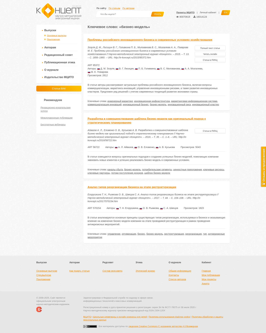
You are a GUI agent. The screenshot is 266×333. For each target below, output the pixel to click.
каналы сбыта (115, 169)
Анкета (205, 283)
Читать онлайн (210, 54)
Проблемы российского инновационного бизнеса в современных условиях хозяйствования (150, 39)
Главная (206, 271)
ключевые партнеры (99, 173)
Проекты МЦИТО (185, 12)
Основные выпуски (56, 35)
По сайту (101, 8)
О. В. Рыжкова (149, 208)
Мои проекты (209, 279)
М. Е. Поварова (98, 72)
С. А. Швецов (169, 208)
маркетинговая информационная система (194, 101)
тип (205, 234)
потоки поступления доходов (127, 173)
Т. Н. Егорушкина (127, 208)
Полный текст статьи (210, 48)
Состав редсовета (112, 271)
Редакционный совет (58, 54)
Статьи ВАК (59, 88)
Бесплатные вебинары (53, 124)
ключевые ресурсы (213, 169)
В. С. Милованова (168, 68)
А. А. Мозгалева (191, 68)
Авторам (50, 47)
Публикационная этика (59, 62)
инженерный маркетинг (120, 101)
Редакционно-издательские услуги (56, 109)
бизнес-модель (158, 104)
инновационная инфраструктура (152, 101)
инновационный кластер (205, 104)
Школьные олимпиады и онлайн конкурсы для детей (120, 317)
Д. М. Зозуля (105, 68)
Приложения (53, 39)
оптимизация (129, 234)
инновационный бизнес (136, 104)
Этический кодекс (145, 271)
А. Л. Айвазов (124, 147)
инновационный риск (179, 104)
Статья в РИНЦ (210, 60)
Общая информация (180, 271)
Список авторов (177, 279)
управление (113, 234)
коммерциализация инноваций (105, 104)
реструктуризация (174, 234)
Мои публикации (211, 275)
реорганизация (193, 234)
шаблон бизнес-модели (157, 173)
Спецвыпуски (43, 275)
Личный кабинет (208, 12)
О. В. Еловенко (144, 147)
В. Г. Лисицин (125, 68)
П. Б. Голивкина (145, 68)
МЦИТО (87, 317)
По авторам (128, 8)
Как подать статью (79, 271)
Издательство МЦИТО (59, 77)
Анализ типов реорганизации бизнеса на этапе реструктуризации (132, 187)
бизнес (141, 234)
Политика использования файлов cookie (169, 317)
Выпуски (50, 30)
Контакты (174, 275)
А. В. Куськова (165, 147)
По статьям (114, 8)
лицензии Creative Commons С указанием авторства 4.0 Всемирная (163, 326)
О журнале (51, 69)
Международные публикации (56, 117)
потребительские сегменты (157, 169)
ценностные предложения (187, 169)
